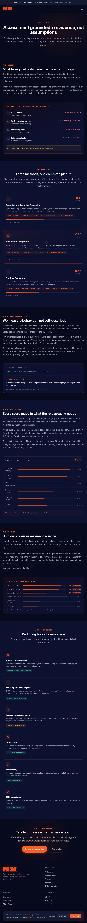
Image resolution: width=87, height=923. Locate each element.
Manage (52, 916)
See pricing (57, 849)
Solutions (49, 872)
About (47, 897)
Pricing (48, 882)
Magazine (7, 900)
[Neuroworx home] (7, 8)
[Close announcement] (83, 2)
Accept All (75, 916)
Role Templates (51, 886)
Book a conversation (34, 849)
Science (48, 879)
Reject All (62, 916)
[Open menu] (82, 8)
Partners (48, 900)
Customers (7, 897)
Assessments (50, 875)
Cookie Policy (31, 917)
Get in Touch (50, 904)
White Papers (8, 904)
